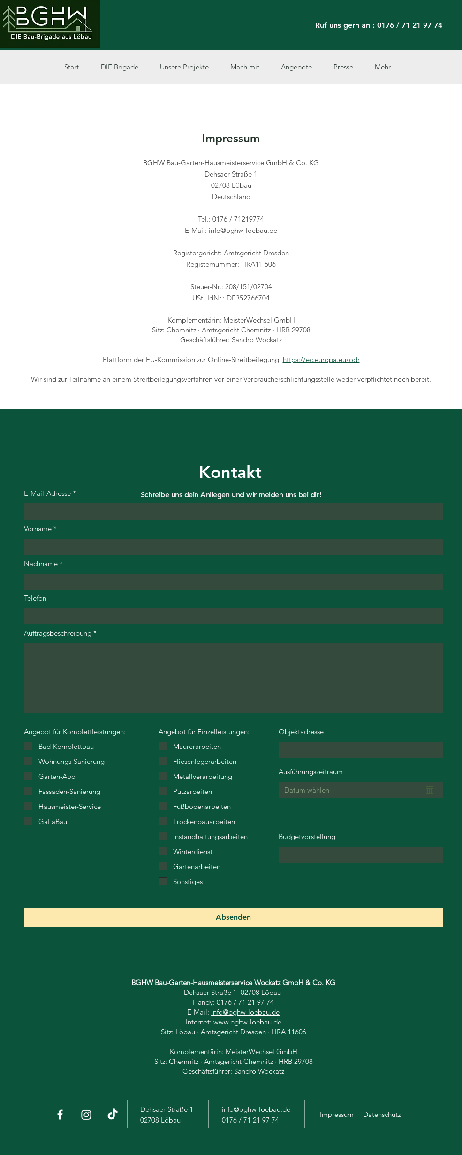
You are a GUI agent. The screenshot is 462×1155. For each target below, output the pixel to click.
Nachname (41, 563)
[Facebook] (60, 1114)
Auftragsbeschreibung (57, 633)
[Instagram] (86, 1114)
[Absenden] (233, 917)
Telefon (35, 597)
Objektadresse (301, 731)
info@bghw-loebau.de (245, 1012)
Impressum (337, 1114)
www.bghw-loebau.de (247, 1021)
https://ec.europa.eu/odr (321, 359)
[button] (188, 67)
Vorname (38, 528)
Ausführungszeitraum (311, 771)
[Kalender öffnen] (429, 790)
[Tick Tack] (112, 1114)
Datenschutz (382, 1114)
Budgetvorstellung (307, 836)
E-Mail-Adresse (47, 493)
